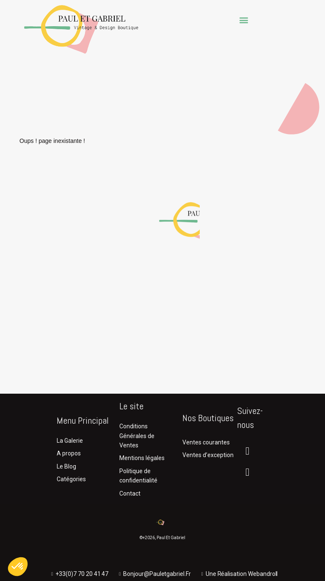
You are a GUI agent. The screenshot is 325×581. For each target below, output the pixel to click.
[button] (244, 20)
